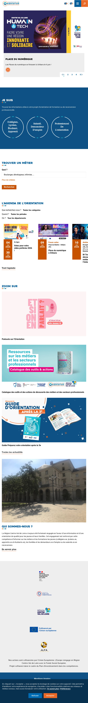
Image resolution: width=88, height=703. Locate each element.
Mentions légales (42, 679)
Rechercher (9, 187)
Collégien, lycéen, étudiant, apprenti (12, 127)
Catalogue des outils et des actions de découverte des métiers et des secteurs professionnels (43, 392)
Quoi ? (4, 170)
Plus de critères (8, 180)
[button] (62, 74)
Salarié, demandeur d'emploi (37, 127)
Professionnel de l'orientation (62, 127)
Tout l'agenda (8, 268)
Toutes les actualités (12, 452)
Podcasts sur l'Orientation (13, 339)
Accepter (50, 696)
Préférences (65, 689)
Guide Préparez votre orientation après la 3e (21, 445)
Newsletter (66, 3)
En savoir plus (9, 550)
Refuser (35, 696)
